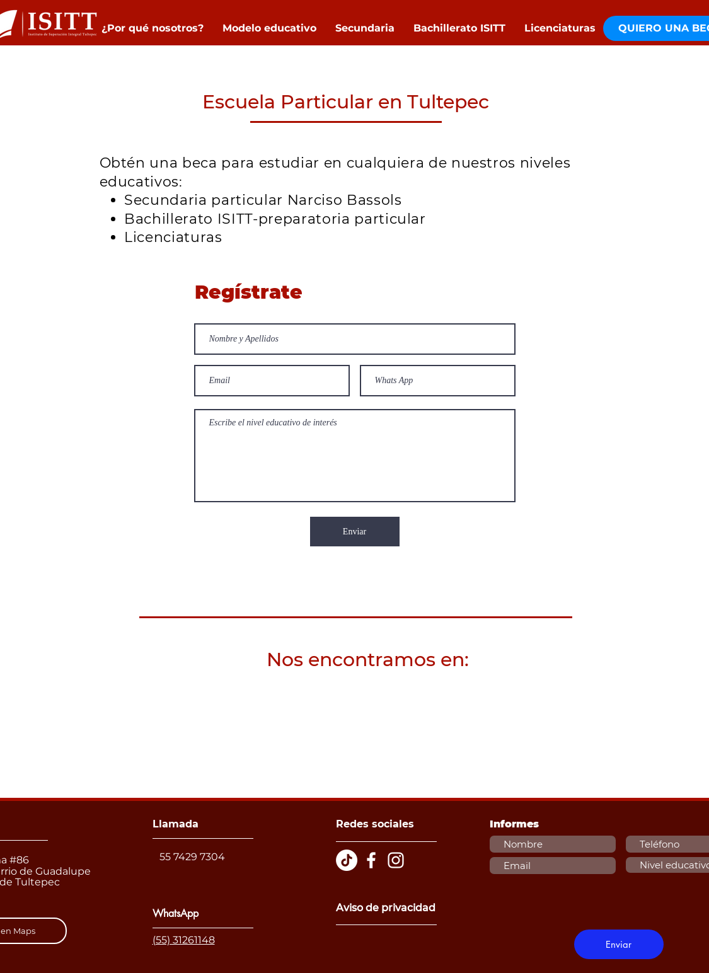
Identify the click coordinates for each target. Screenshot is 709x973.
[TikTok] (346, 860)
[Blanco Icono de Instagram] (395, 860)
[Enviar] (355, 531)
